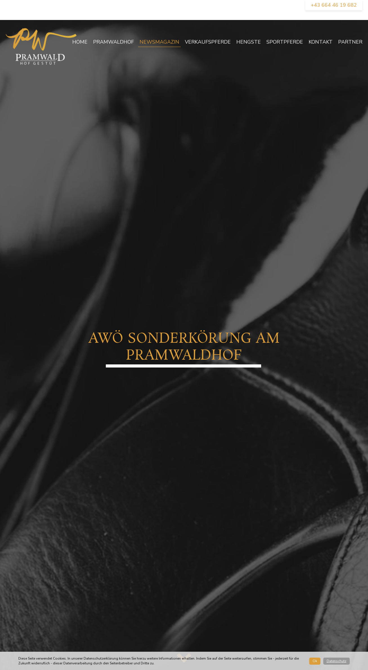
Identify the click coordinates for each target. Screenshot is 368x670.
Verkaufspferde (208, 42)
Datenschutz (336, 661)
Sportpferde (284, 42)
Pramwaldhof (113, 42)
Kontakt (321, 42)
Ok (315, 661)
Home (79, 42)
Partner (350, 42)
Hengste (248, 42)
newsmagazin (159, 42)
